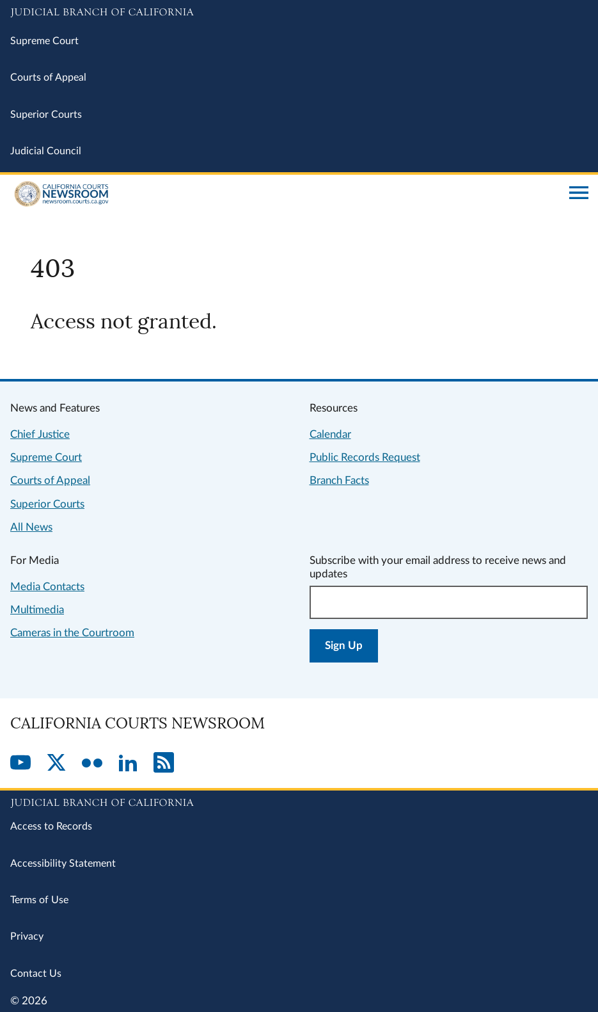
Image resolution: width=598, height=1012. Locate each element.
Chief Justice (40, 434)
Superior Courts (46, 114)
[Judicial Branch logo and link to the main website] (299, 13)
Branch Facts (339, 480)
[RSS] (163, 763)
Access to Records (51, 826)
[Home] (285, 194)
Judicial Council (45, 151)
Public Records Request (365, 457)
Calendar (330, 434)
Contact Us (35, 973)
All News (31, 527)
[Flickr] (92, 763)
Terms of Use (39, 900)
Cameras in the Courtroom (72, 632)
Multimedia (37, 609)
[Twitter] (56, 763)
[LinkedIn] (128, 763)
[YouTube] (20, 763)
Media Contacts (47, 586)
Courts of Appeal (48, 77)
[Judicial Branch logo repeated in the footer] (299, 800)
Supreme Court (44, 41)
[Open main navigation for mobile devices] (579, 194)
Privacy (26, 936)
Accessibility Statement (63, 863)
